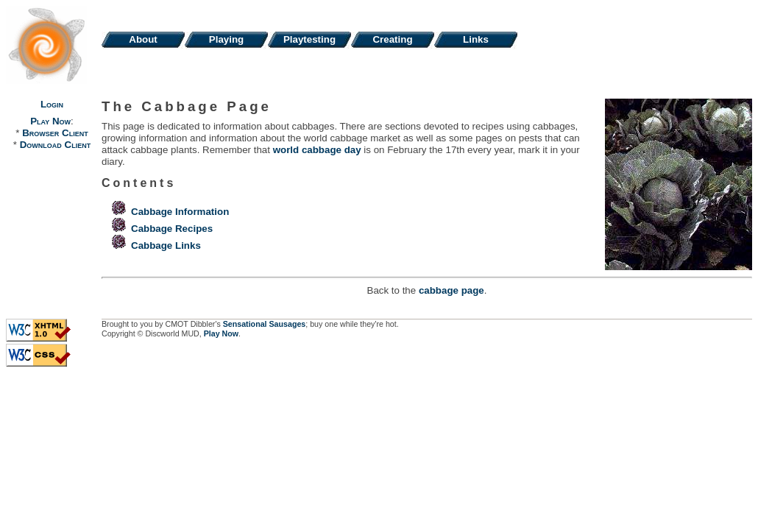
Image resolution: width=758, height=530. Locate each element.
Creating (392, 39)
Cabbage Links (166, 245)
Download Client (55, 144)
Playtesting (309, 39)
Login (51, 104)
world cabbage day (317, 149)
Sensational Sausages (264, 323)
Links (476, 39)
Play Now (50, 121)
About (143, 39)
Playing (226, 39)
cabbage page (451, 290)
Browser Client (55, 132)
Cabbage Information (180, 211)
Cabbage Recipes (172, 228)
